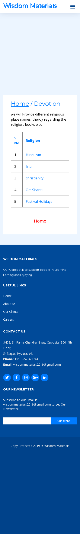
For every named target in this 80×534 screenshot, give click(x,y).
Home (40, 221)
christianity (35, 178)
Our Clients (10, 312)
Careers (8, 319)
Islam (30, 166)
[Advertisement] (40, 55)
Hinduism (33, 154)
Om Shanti (34, 189)
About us (9, 304)
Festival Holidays (39, 201)
